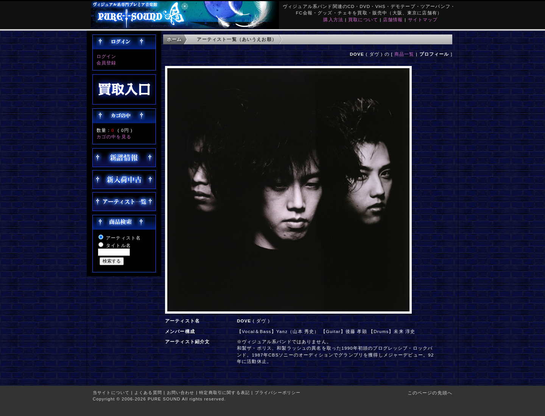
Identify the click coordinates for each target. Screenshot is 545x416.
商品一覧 (404, 54)
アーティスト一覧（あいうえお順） (237, 39)
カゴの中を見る (114, 136)
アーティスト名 (123, 237)
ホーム (174, 39)
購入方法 (333, 19)
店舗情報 (393, 19)
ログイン (107, 56)
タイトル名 (118, 245)
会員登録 (107, 62)
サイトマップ (423, 19)
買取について (363, 19)
